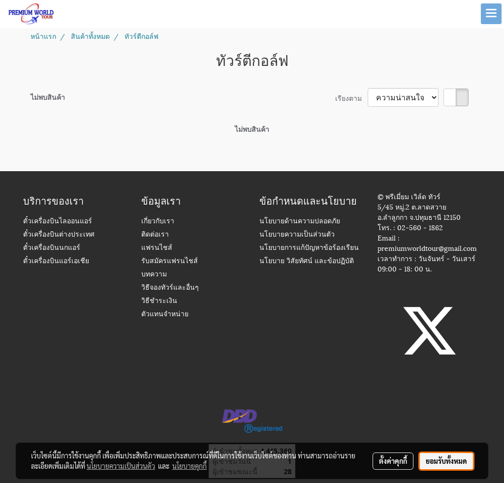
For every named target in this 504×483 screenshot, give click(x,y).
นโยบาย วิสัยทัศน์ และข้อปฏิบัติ (306, 261)
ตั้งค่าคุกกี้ (393, 460)
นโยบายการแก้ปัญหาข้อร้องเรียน (309, 248)
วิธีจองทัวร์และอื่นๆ (170, 288)
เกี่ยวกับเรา (157, 221)
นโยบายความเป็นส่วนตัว (297, 235)
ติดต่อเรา (155, 235)
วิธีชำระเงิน (159, 301)
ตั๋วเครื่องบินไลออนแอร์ (57, 221)
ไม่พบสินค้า (48, 96)
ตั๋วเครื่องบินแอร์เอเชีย (56, 261)
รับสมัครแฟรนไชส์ (169, 261)
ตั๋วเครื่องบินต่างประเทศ (58, 235)
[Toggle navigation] (491, 14)
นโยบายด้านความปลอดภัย (299, 221)
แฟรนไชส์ (156, 248)
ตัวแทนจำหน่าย (165, 314)
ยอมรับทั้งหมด (446, 460)
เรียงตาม (351, 97)
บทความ (154, 274)
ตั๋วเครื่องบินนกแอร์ (51, 248)
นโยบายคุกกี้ (189, 465)
